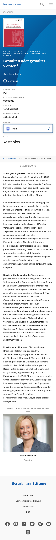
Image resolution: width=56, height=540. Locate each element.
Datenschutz (28, 506)
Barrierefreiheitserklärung (28, 500)
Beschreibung (10, 159)
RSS (28, 512)
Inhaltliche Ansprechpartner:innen (36, 159)
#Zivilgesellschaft (13, 74)
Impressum (28, 495)
